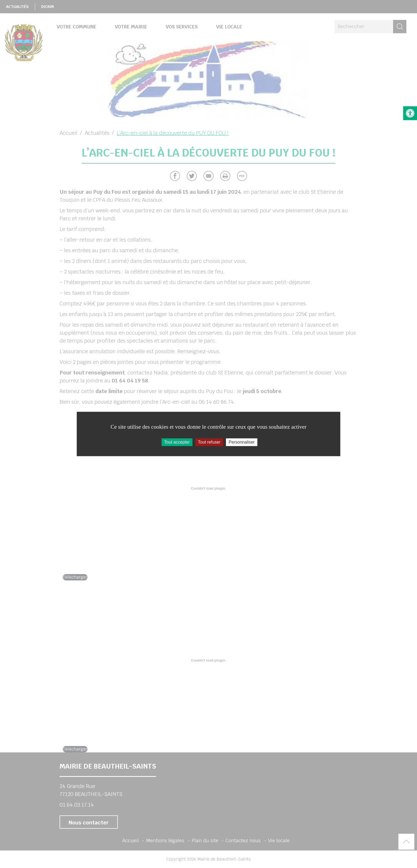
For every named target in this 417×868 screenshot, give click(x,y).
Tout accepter (177, 442)
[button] (410, 113)
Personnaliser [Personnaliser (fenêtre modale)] (242, 442)
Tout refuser (209, 442)
